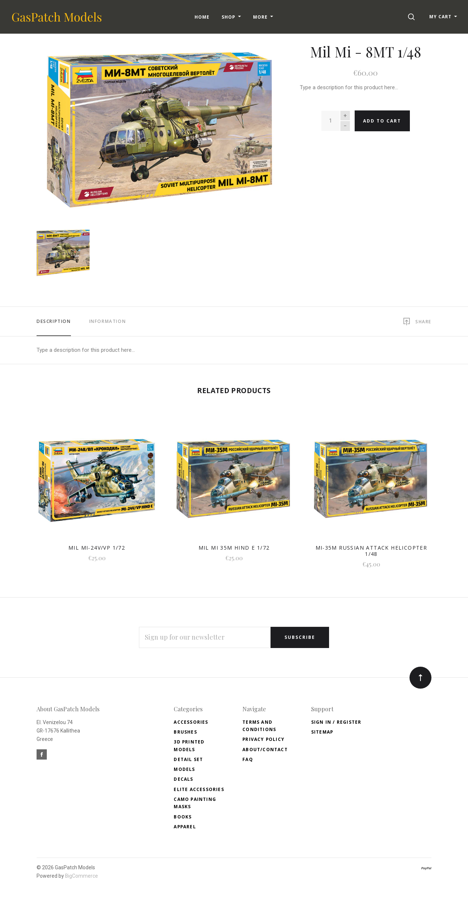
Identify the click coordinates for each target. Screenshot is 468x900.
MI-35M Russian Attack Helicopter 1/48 (371, 550)
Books (183, 817)
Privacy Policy (263, 739)
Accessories (191, 722)
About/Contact (265, 749)
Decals (183, 779)
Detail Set (188, 759)
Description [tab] (54, 321)
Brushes (185, 732)
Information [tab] (107, 321)
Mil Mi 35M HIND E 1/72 (234, 547)
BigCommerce (81, 876)
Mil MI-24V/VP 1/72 (96, 547)
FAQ (247, 759)
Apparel (185, 827)
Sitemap (322, 732)
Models (184, 769)
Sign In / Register (336, 722)
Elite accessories (199, 789)
